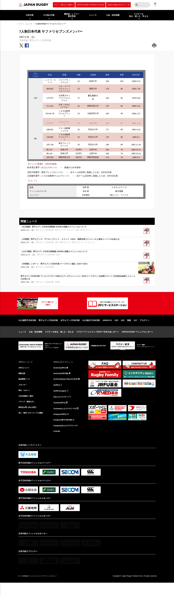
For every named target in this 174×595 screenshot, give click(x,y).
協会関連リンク (25, 389)
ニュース (29, 24)
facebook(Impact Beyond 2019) (67, 389)
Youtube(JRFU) (60, 413)
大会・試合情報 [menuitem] (113, 15)
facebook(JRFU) (60, 377)
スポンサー (23, 395)
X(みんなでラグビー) (62, 407)
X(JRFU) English (60, 401)
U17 (135, 329)
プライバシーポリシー (59, 588)
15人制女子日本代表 (91, 329)
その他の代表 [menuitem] (48, 15)
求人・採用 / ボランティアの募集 (32, 425)
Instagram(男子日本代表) (64, 431)
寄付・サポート (25, 401)
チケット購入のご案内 (63, 5)
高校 (129, 329)
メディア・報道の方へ (28, 413)
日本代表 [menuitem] (29, 15)
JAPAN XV (107, 329)
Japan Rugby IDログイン (117, 5)
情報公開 (22, 383)
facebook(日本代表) (62, 383)
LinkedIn (57, 443)
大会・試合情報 (35, 340)
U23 (116, 329)
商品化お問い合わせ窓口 (28, 419)
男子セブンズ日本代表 (40, 40)
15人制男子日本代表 (27, 329)
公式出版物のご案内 (27, 407)
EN (155, 6)
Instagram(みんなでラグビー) (66, 437)
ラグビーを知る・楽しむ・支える (59, 340)
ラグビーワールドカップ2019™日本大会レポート (97, 340)
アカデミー (144, 329)
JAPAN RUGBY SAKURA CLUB (89, 5)
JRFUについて (24, 377)
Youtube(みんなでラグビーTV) (66, 419)
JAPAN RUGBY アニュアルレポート (137, 340)
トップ (19, 24)
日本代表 (23, 40)
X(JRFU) (57, 395)
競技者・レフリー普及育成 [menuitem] (71, 15)
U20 (122, 329)
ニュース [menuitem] (93, 15)
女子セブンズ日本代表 (70, 329)
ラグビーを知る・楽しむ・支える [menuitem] (138, 15)
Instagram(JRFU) (61, 425)
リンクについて (40, 588)
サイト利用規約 (25, 588)
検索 (136, 5)
